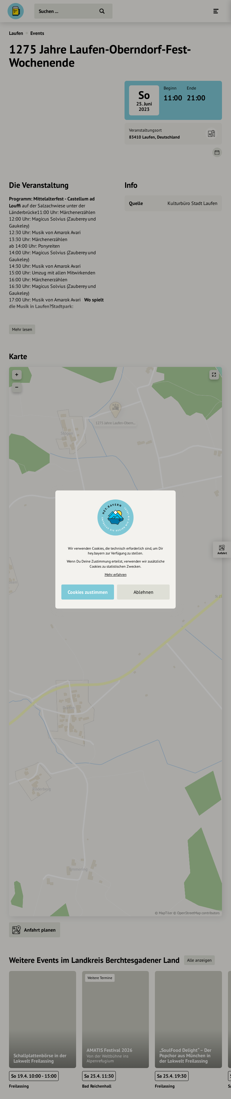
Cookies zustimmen (88, 592)
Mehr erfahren (116, 574)
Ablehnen (143, 592)
